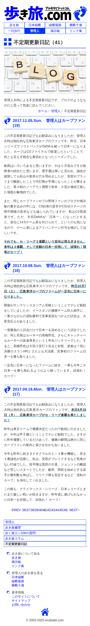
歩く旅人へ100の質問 (20, 533)
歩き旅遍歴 (13, 527)
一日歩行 (14, 31)
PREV (16, 510)
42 (49, 510)
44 (57, 510)
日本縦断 (34, 25)
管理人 (10, 522)
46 (65, 510)
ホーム (42, 111)
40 (41, 510)
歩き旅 (14, 25)
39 (37, 510)
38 (32, 510)
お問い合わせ (21, 604)
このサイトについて (26, 596)
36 (24, 510)
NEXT (73, 510)
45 (61, 510)
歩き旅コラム (14, 538)
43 (53, 510)
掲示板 (55, 31)
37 (28, 510)
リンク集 (76, 31)
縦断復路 (55, 25)
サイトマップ (21, 600)
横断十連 (76, 25)
